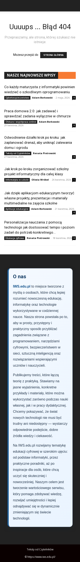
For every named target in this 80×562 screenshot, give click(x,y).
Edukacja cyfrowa (15, 238)
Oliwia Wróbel (40, 179)
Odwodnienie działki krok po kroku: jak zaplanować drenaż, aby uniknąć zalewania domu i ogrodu (38, 142)
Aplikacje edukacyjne (17, 208)
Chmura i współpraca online (21, 121)
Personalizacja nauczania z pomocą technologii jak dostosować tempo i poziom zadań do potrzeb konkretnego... (39, 227)
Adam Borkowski (42, 97)
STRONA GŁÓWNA (53, 55)
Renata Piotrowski (44, 153)
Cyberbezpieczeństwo (17, 97)
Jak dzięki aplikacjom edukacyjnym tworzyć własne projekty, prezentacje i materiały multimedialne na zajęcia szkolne (39, 198)
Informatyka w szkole (17, 179)
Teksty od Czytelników (18, 153)
